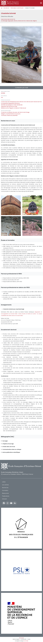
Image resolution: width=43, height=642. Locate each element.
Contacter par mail (21, 88)
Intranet (4, 499)
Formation (5, 490)
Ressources (5, 493)
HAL (2, 97)
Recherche (6, 8)
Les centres (5, 485)
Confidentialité (23, 639)
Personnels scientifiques (17, 8)
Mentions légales (16, 639)
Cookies (28, 639)
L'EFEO (4, 482)
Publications (5, 496)
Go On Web (26, 640)
